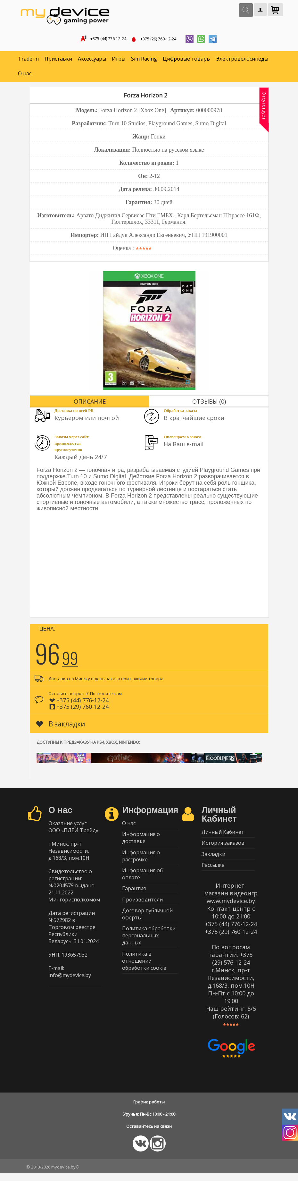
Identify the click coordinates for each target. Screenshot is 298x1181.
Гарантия (134, 896)
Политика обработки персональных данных (149, 948)
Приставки (58, 60)
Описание (90, 403)
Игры (118, 60)
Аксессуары (92, 60)
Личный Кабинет (223, 834)
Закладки (213, 859)
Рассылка (213, 871)
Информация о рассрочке (141, 861)
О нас (24, 75)
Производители (142, 909)
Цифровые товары (187, 60)
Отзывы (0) (209, 403)
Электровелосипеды (242, 60)
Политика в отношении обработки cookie (144, 975)
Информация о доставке (141, 842)
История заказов (223, 846)
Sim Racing (144, 60)
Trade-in (28, 60)
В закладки (60, 725)
